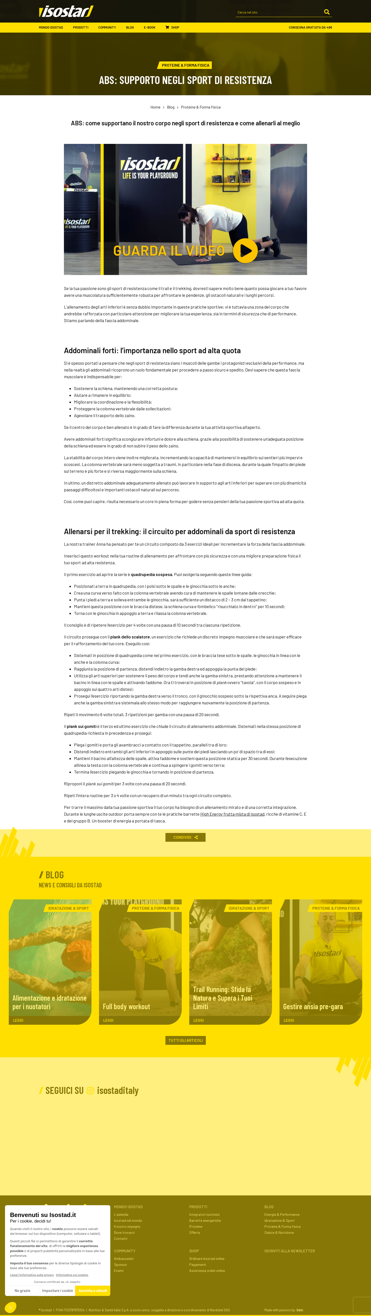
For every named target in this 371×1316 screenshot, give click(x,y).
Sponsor (120, 1264)
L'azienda (121, 1214)
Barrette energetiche (205, 1220)
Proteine (195, 1226)
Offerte (194, 1232)
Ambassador (124, 1258)
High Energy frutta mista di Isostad (232, 813)
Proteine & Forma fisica (201, 107)
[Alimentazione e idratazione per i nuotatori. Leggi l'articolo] (50, 962)
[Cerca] (327, 12)
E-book (152, 27)
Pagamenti (197, 1264)
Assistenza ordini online (207, 1270)
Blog (132, 27)
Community (109, 27)
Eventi (119, 1270)
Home (155, 107)
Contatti (120, 1238)
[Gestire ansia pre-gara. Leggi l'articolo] (321, 962)
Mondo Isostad (53, 27)
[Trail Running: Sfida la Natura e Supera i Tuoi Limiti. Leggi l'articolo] (231, 962)
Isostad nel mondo (128, 1220)
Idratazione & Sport (279, 1220)
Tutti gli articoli (185, 1040)
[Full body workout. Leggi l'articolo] (140, 962)
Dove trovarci (124, 1232)
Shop (172, 27)
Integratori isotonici (204, 1214)
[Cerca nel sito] (284, 12)
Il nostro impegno (127, 1226)
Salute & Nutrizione (279, 1232)
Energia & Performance (282, 1214)
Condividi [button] (185, 837)
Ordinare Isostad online (206, 1258)
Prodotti (83, 27)
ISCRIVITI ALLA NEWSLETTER (289, 1251)
